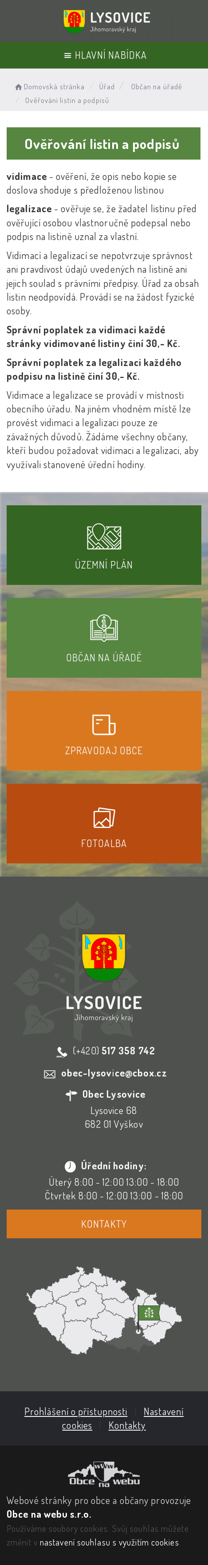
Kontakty (104, 1224)
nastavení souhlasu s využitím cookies (109, 1542)
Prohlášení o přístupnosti (76, 1411)
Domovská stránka (49, 86)
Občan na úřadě (156, 86)
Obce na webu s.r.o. (49, 1514)
